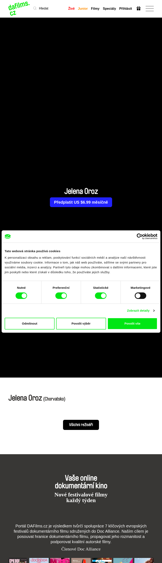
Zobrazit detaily (138, 310)
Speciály (109, 8)
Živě (71, 8)
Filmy (95, 8)
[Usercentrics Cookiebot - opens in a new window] (139, 236)
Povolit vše (132, 323)
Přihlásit (125, 8)
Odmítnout (29, 323)
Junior (83, 8)
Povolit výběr (81, 323)
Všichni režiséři (81, 425)
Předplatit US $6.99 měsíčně (81, 202)
